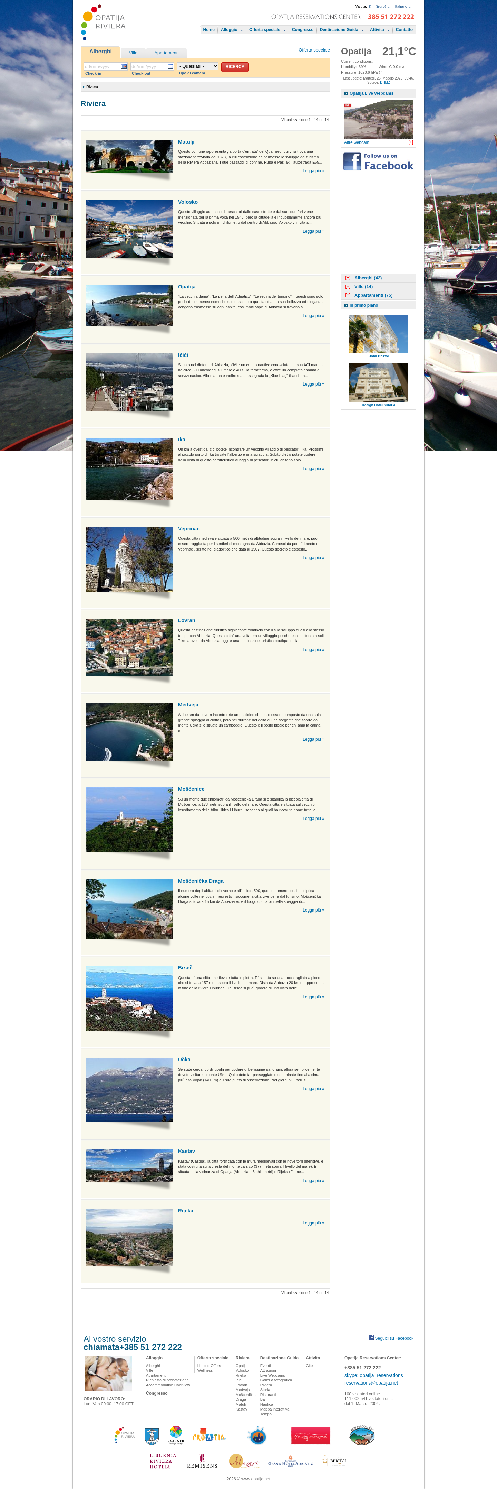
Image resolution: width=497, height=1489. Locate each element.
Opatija (187, 286)
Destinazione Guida (339, 29)
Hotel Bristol (379, 356)
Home (209, 29)
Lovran (186, 620)
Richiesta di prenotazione (167, 1380)
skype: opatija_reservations (373, 1375)
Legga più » (313, 170)
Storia (265, 1390)
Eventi (265, 1365)
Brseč (185, 967)
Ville (133, 52)
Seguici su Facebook (394, 1338)
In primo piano (364, 305)
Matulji (186, 142)
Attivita (377, 29)
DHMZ (385, 82)
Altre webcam (356, 142)
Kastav (186, 1151)
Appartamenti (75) (368, 295)
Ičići (183, 355)
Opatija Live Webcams (371, 93)
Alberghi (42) (363, 277)
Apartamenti (166, 52)
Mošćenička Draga (201, 881)
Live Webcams (272, 1375)
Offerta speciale (264, 29)
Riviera (243, 1358)
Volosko (188, 202)
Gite (309, 1365)
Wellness (205, 1370)
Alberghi (100, 51)
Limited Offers (209, 1365)
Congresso (303, 29)
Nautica (266, 1404)
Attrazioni (268, 1370)
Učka (184, 1059)
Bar (263, 1399)
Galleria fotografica (276, 1380)
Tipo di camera (191, 73)
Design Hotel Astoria (379, 405)
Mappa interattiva (274, 1409)
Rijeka (185, 1210)
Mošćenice (191, 789)
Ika (181, 439)
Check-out (141, 73)
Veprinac (189, 528)
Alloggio (229, 29)
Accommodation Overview (168, 1385)
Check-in (93, 73)
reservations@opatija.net (371, 1383)
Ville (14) (358, 286)
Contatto (404, 29)
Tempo (266, 1414)
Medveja (188, 704)
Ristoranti (268, 1395)
